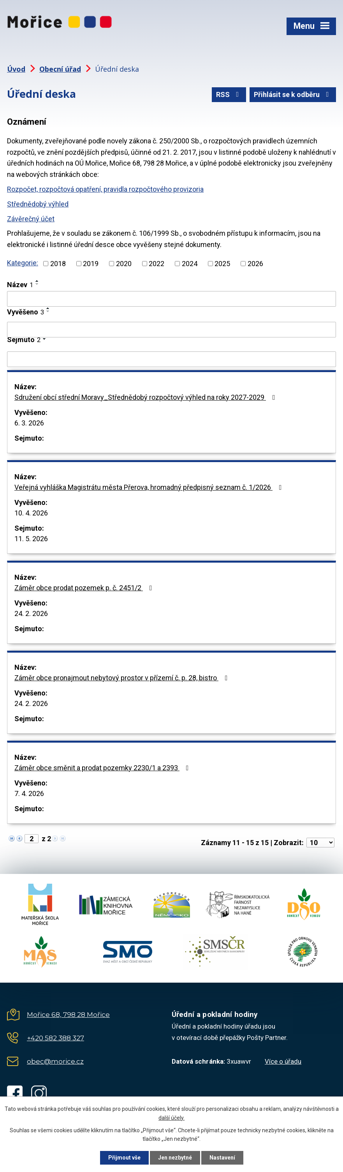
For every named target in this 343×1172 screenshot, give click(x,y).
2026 (255, 263)
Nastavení (222, 1157)
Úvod (16, 69)
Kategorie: (22, 263)
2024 (189, 263)
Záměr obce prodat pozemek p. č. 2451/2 (84, 588)
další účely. (171, 1118)
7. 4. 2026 (29, 793)
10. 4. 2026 (31, 513)
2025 (222, 263)
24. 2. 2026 (31, 613)
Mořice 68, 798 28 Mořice (68, 1014)
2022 (156, 263)
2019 (91, 263)
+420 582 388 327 (55, 1038)
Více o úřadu (283, 1061)
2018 (58, 263)
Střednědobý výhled (38, 204)
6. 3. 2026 (29, 423)
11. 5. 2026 (31, 539)
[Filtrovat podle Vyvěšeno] (171, 329)
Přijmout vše (124, 1157)
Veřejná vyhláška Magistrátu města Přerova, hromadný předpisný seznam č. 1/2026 (149, 487)
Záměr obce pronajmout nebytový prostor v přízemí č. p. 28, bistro (122, 678)
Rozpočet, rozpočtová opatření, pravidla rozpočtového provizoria (105, 189)
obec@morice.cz (55, 1061)
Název (20, 285)
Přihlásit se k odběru (293, 94)
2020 (124, 263)
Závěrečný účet (31, 219)
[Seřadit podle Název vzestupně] (37, 280)
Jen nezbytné (175, 1157)
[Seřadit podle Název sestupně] (37, 284)
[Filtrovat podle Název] (171, 299)
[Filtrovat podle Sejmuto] (171, 359)
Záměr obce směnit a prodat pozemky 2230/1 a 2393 (103, 768)
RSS (229, 94)
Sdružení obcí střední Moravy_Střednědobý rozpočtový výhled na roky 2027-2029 (146, 397)
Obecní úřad (60, 69)
